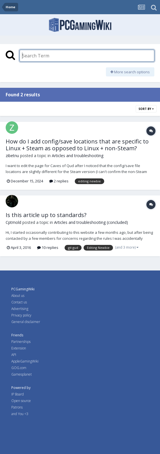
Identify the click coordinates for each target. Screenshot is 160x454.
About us (17, 295)
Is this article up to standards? (46, 215)
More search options (130, 71)
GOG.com (18, 367)
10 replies (47, 247)
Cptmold (13, 222)
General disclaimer (25, 321)
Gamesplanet (21, 374)
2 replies (59, 181)
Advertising (19, 308)
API (13, 354)
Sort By (146, 109)
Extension (18, 348)
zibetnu (12, 155)
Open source (21, 400)
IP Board (17, 394)
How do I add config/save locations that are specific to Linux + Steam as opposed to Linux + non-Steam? (77, 145)
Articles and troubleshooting (77, 155)
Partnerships (21, 341)
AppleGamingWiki (25, 361)
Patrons (17, 407)
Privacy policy (21, 315)
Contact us (19, 302)
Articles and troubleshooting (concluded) (91, 222)
